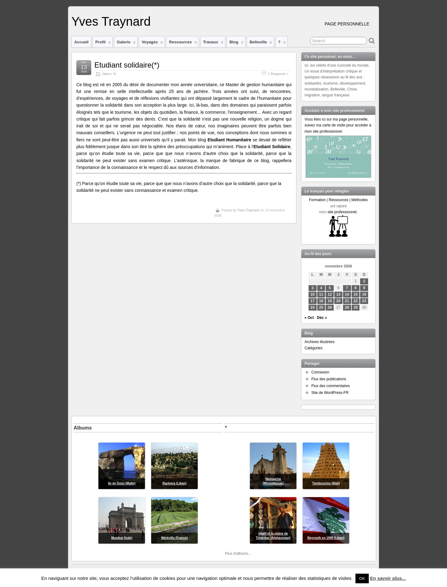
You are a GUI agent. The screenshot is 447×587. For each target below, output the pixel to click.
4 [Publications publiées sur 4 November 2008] (321, 288)
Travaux (213, 43)
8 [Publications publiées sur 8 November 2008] (355, 288)
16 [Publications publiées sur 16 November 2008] (364, 294)
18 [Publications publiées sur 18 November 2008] (321, 301)
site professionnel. (342, 212)
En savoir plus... (388, 578)
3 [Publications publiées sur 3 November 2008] (312, 288)
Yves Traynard (111, 21)
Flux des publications (328, 379)
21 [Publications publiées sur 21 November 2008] (347, 301)
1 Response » (278, 74)
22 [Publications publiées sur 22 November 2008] (356, 301)
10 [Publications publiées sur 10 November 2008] (312, 294)
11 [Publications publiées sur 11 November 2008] (321, 294)
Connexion (320, 372)
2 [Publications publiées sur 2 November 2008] (364, 281)
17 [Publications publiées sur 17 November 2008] (312, 301)
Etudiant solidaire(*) (126, 65)
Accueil (81, 42)
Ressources (183, 43)
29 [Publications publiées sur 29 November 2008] (356, 307)
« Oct (309, 318)
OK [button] (362, 578)
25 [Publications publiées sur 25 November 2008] (321, 307)
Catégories (314, 348)
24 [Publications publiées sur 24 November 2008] (312, 307)
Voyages (152, 43)
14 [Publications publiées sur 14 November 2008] (347, 294)
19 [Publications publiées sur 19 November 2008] (330, 301)
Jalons (106, 74)
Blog (236, 43)
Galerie (126, 43)
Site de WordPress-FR (330, 393)
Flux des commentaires (330, 386)
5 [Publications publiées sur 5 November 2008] (330, 288)
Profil (103, 43)
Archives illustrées (320, 342)
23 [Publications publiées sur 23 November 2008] (364, 301)
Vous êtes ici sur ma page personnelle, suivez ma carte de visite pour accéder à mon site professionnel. (338, 125)
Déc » (322, 318)
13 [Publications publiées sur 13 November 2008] (338, 294)
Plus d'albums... (238, 553)
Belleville (261, 43)
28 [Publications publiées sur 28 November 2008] (347, 307)
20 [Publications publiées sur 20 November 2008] (338, 301)
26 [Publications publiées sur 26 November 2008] (330, 307)
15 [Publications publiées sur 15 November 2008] (356, 294)
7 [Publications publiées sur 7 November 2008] (347, 288)
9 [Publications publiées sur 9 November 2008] (364, 288)
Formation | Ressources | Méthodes (338, 200)
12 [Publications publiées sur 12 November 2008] (330, 294)
